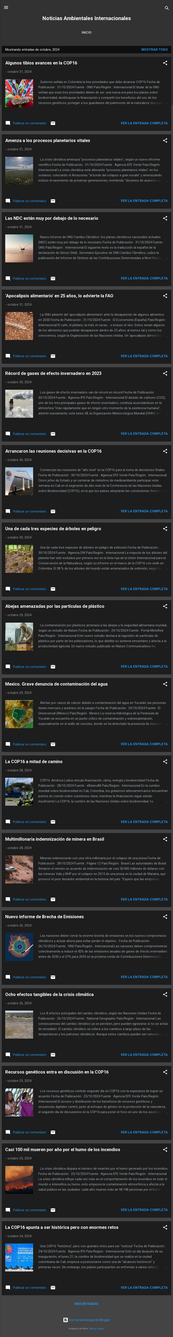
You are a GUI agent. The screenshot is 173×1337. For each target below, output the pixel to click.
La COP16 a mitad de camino (34, 761)
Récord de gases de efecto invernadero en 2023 (53, 373)
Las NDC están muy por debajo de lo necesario (51, 218)
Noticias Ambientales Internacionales (86, 18)
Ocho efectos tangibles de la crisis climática (49, 994)
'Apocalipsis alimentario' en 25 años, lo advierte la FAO (59, 295)
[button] (165, 63)
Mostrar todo (154, 50)
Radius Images (97, 1328)
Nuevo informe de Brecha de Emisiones (44, 916)
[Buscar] (167, 9)
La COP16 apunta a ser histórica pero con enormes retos (62, 1227)
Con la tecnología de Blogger (86, 1320)
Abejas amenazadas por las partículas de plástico (54, 606)
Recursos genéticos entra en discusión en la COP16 (57, 1072)
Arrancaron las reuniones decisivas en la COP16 (53, 451)
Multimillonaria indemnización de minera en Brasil (54, 839)
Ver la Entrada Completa (144, 123)
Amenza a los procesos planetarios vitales (47, 140)
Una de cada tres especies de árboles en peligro (53, 528)
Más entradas (86, 1304)
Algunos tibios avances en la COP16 (41, 63)
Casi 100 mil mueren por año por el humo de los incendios (62, 1149)
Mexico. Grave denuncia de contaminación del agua (56, 684)
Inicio (87, 33)
